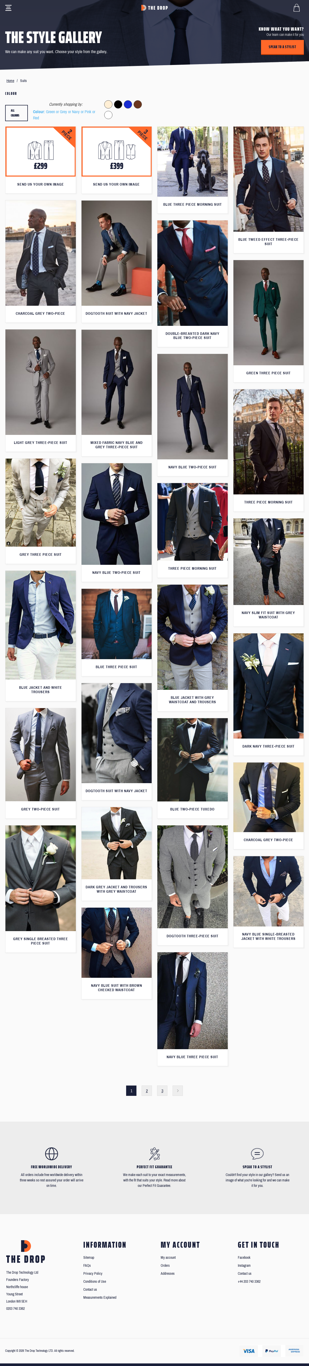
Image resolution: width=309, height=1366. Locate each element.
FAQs (87, 1266)
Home (10, 81)
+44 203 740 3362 (249, 1282)
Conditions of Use (94, 1282)
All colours (15, 113)
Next (178, 1091)
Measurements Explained (99, 1297)
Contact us (90, 1290)
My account (168, 1258)
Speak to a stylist (282, 47)
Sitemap (88, 1258)
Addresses (168, 1274)
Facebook (244, 1258)
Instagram (244, 1266)
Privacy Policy (92, 1274)
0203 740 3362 (15, 1309)
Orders (165, 1266)
